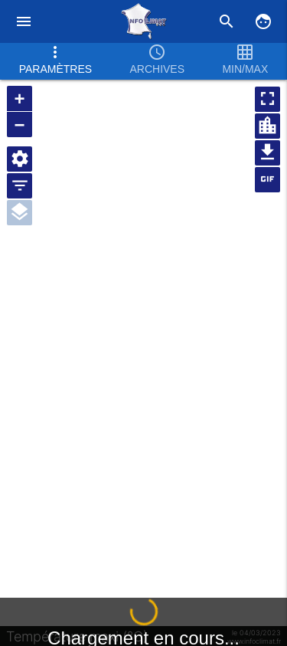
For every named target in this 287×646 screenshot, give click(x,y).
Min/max (245, 59)
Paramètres (55, 59)
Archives (156, 59)
